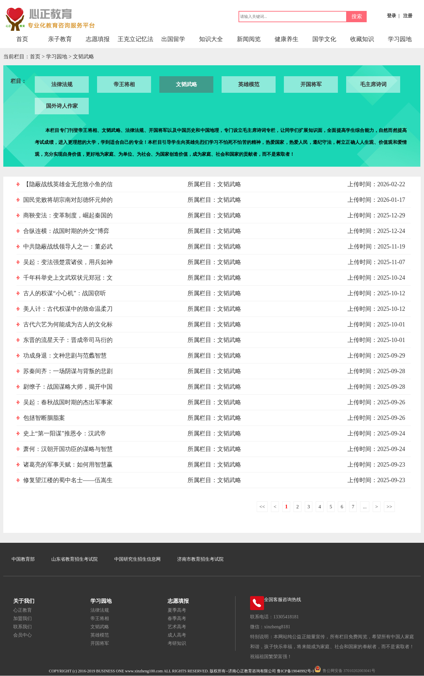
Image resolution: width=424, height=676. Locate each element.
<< (262, 506)
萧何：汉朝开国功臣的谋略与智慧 (68, 449)
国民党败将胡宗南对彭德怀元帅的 (68, 200)
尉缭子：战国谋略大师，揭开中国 (68, 386)
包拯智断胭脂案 (44, 418)
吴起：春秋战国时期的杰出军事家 (68, 402)
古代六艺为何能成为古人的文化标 (68, 324)
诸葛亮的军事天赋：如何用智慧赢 (68, 464)
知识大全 (211, 39)
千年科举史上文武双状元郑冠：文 (68, 277)
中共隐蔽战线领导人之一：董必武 (68, 246)
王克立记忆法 (135, 39)
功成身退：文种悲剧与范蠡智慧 (65, 355)
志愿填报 (98, 39)
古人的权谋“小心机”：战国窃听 (64, 293)
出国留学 (173, 39)
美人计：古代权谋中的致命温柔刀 (68, 309)
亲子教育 (60, 39)
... (364, 506)
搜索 (356, 16)
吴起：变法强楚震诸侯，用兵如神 (68, 262)
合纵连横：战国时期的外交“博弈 (66, 231)
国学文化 (324, 39)
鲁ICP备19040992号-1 (295, 671)
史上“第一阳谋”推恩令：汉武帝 (64, 433)
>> (389, 506)
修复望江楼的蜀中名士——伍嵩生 (68, 480)
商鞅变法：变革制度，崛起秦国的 (68, 215)
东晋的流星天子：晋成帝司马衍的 (68, 340)
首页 (22, 39)
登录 (391, 15)
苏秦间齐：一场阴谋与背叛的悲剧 (68, 371)
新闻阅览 (249, 39)
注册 (407, 15)
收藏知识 (362, 39)
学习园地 (400, 39)
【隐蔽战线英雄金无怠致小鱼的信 (68, 184)
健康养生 (286, 39)
